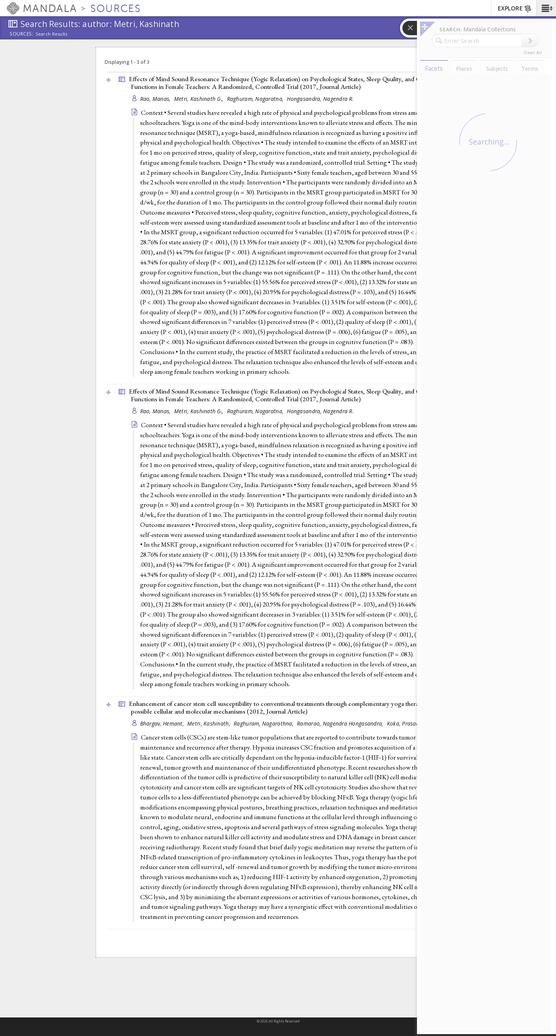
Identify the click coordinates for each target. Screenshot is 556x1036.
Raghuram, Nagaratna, (256, 98)
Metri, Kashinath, (209, 723)
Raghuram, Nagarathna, (264, 723)
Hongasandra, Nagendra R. (320, 98)
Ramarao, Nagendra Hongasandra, (341, 723)
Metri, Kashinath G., (199, 98)
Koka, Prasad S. (406, 723)
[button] (546, 8)
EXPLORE (515, 9)
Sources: (22, 34)
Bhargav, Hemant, (163, 723)
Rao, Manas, (156, 98)
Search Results (52, 34)
